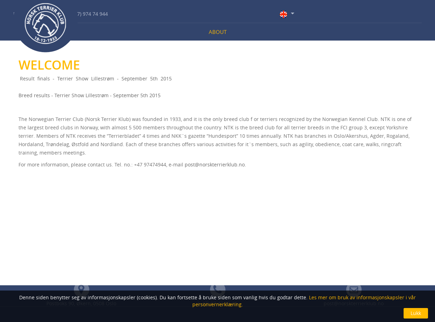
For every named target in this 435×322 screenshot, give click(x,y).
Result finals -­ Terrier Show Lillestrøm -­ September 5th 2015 (95, 78)
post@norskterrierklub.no (215, 164)
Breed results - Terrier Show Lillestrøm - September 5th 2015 (90, 95)
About (218, 31)
